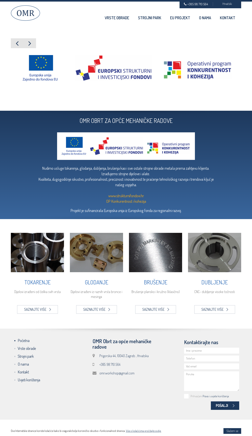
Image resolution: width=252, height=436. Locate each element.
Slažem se (232, 431)
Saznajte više (37, 309)
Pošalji (225, 405)
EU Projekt (180, 18)
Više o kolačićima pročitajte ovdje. (143, 430)
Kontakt (227, 18)
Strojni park (149, 18)
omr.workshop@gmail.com (116, 373)
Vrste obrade (117, 18)
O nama (205, 18)
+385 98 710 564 (196, 4)
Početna (24, 340)
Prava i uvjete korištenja (216, 396)
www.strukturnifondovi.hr (126, 195)
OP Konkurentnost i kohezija (126, 201)
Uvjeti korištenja (29, 379)
